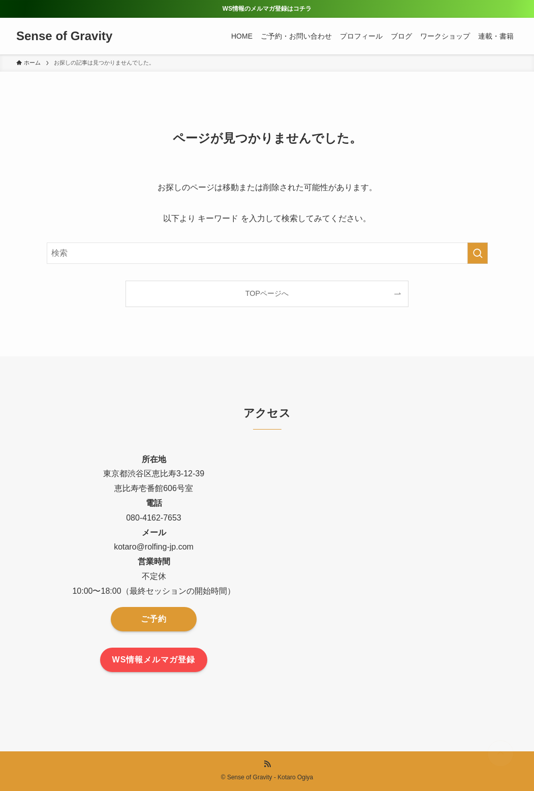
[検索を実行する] (477, 253)
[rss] (267, 764)
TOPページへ (267, 293)
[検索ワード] (267, 253)
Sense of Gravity (64, 36)
